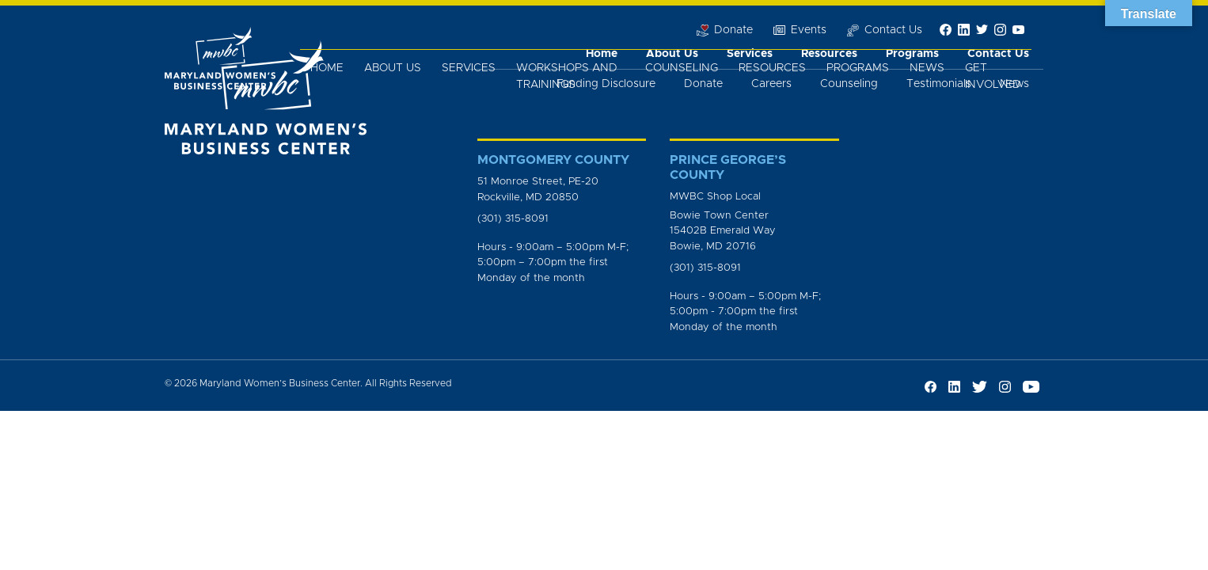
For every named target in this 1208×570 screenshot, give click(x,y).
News (927, 68)
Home (327, 68)
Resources (772, 68)
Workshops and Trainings (566, 76)
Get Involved (993, 76)
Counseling (681, 68)
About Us (392, 68)
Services (469, 68)
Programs (857, 68)
